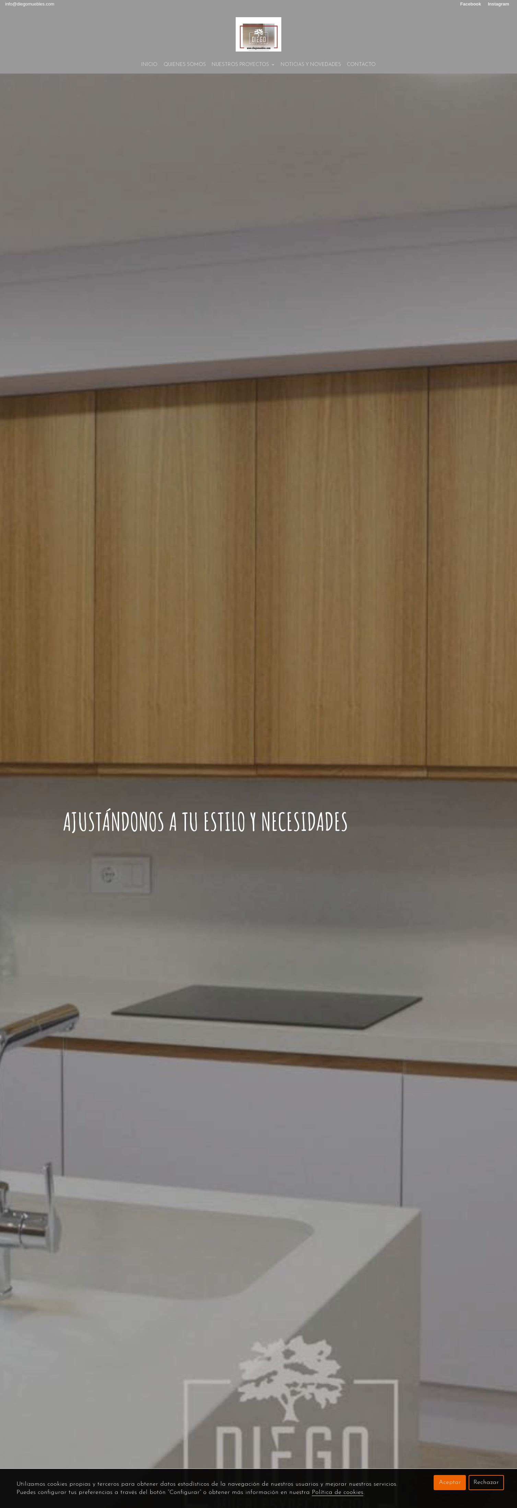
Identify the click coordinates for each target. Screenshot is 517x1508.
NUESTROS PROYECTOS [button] (243, 64)
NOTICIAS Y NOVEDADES (311, 64)
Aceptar (450, 1482)
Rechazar (486, 1482)
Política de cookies (337, 1492)
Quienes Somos (185, 64)
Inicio (149, 64)
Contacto (361, 64)
